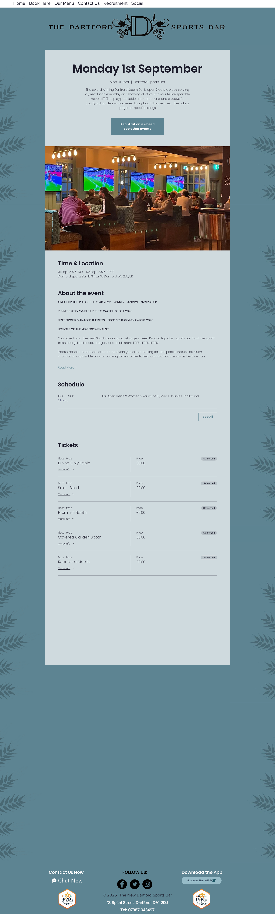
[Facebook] (122, 884)
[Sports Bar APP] (202, 880)
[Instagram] (147, 884)
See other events (137, 129)
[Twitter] (135, 884)
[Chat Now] (67, 880)
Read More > (67, 368)
